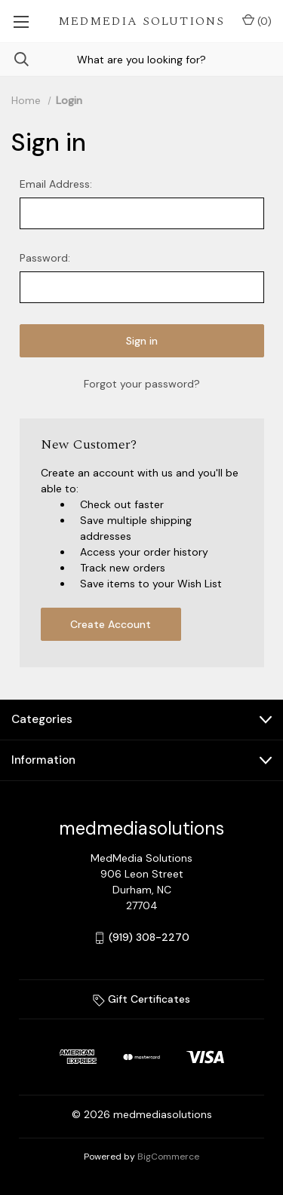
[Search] (14, 59)
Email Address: (56, 184)
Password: (45, 258)
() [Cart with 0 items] (257, 21)
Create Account (110, 624)
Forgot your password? (142, 384)
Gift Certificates (141, 999)
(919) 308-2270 (149, 937)
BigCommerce (168, 1157)
